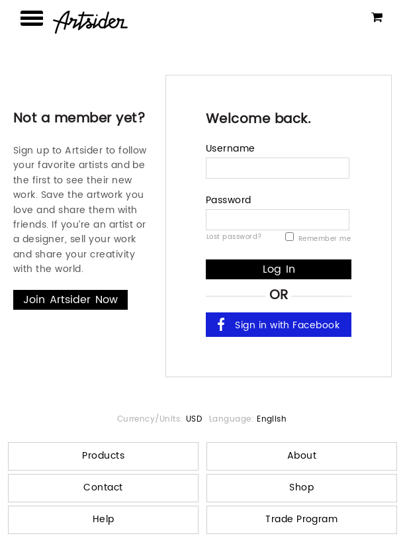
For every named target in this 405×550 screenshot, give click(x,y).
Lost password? (234, 236)
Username (230, 148)
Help (103, 519)
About (301, 455)
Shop (301, 487)
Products (103, 455)
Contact (102, 487)
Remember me (318, 239)
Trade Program (301, 519)
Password (228, 200)
